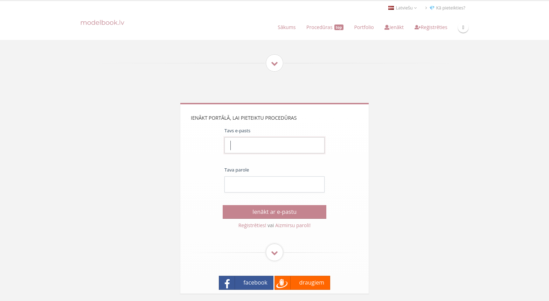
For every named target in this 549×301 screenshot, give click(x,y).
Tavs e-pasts (237, 130)
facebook (243, 282)
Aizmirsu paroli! (293, 225)
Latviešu (402, 8)
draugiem (299, 282)
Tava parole (236, 170)
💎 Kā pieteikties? (445, 8)
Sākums (287, 27)
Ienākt (393, 27)
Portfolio (364, 27)
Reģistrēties (431, 27)
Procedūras (324, 27)
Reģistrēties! (252, 225)
